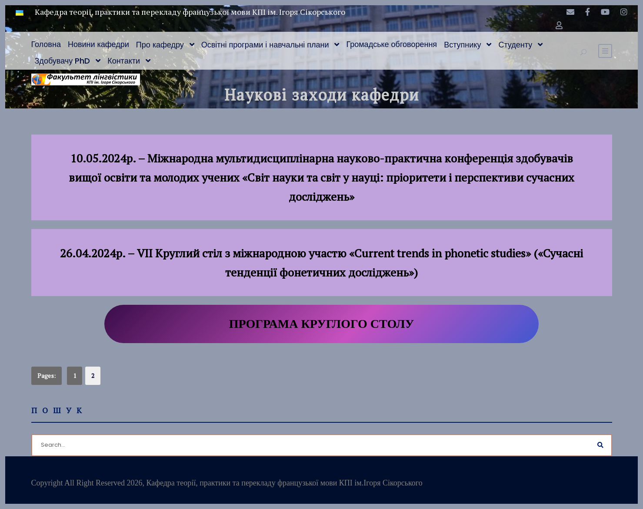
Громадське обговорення (391, 44)
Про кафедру (160, 44)
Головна (46, 44)
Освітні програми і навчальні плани (265, 44)
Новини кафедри (98, 44)
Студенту (515, 44)
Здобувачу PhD (62, 60)
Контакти (123, 60)
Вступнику (462, 44)
